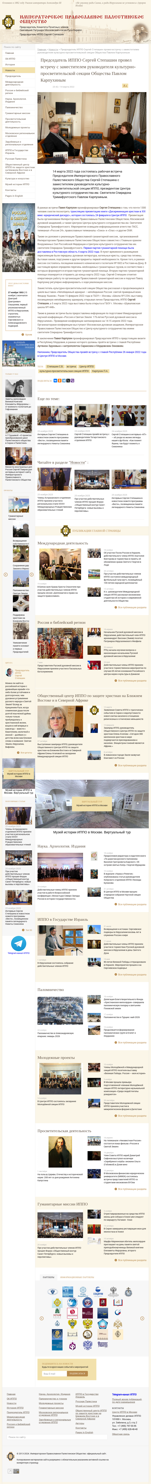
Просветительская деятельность (15, 120)
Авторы (80, 1423)
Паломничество (14, 107)
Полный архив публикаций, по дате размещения (127, 1400)
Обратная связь (121, 1433)
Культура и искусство (17, 178)
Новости (10, 70)
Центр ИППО (87, 366)
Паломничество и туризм (53, 1398)
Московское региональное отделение (20, 134)
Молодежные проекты (17, 127)
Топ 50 (29, 930)
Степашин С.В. (55, 366)
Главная (9, 52)
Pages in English (14, 195)
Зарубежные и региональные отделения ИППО (55, 1421)
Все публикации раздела (132, 607)
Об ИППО (10, 58)
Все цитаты (26, 752)
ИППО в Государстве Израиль (16, 151)
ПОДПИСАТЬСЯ (77, 1373)
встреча (71, 366)
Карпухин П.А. (100, 371)
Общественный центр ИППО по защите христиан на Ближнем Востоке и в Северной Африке (20, 168)
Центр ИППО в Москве (124, 1411)
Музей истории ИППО (17, 184)
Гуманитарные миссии (17, 113)
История (10, 64)
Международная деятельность (14, 83)
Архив (28, 334)
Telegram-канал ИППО (19, 953)
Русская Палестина (16, 158)
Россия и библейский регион (17, 92)
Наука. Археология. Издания (16, 100)
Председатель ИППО (18, 1412)
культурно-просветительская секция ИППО (64, 371)
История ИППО (15, 1407)
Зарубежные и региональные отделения (19, 143)
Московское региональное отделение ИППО (53, 1413)
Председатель (13, 76)
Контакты (10, 190)
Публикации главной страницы (96, 530)
